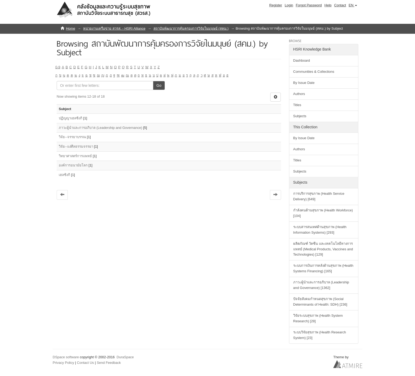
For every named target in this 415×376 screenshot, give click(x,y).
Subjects (299, 116)
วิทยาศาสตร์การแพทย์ (75, 156)
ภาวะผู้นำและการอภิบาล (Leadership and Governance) (100, 128)
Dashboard (301, 60)
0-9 (57, 67)
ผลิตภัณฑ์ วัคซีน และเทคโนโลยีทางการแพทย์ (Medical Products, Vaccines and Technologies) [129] (323, 249)
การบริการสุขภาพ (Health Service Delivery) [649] (318, 196)
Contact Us (85, 363)
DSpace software (66, 357)
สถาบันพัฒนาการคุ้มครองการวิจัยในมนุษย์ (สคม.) (191, 28)
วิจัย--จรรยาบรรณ (72, 137)
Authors (299, 94)
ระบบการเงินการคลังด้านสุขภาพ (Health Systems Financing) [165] (323, 268)
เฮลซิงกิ (64, 175)
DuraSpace (125, 357)
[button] (352, 5)
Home (70, 28)
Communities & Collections (313, 72)
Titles (297, 105)
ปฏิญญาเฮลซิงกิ (70, 118)
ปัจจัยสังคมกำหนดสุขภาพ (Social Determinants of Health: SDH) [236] (320, 301)
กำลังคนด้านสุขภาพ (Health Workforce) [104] (323, 213)
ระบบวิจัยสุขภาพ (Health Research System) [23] (319, 335)
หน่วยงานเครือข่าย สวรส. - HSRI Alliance (114, 28)
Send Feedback (109, 363)
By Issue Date (304, 83)
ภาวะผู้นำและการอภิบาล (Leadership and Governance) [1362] (321, 285)
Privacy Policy (63, 363)
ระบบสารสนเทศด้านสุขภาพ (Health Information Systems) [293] (320, 229)
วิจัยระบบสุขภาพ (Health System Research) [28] (318, 318)
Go (158, 85)
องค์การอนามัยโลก (73, 165)
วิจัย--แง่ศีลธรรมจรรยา (76, 146)
